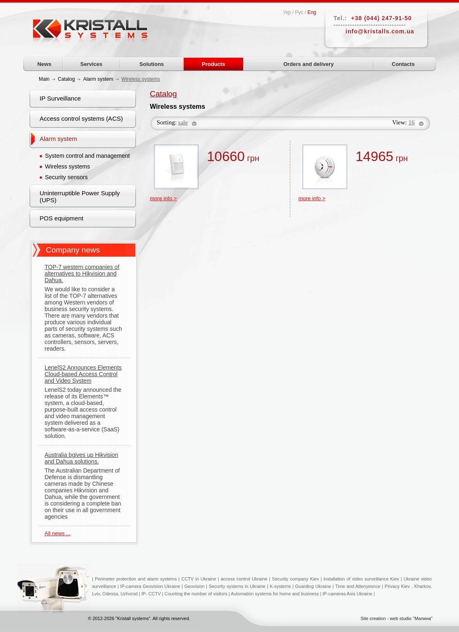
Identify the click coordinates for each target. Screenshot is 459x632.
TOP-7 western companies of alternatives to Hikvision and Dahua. (82, 273)
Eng (312, 12)
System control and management (87, 155)
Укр (287, 12)
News (44, 64)
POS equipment (61, 218)
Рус (299, 12)
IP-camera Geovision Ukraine (150, 586)
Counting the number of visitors (195, 593)
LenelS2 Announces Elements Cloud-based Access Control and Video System (83, 374)
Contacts (403, 64)
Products (213, 64)
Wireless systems (67, 166)
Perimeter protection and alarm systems (136, 578)
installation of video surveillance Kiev (361, 578)
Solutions (152, 64)
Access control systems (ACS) (81, 118)
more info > (163, 198)
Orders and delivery (308, 64)
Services (91, 64)
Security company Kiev (295, 578)
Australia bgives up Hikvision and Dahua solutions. (81, 458)
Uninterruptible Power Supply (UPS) (80, 197)
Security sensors (66, 177)
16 (412, 122)
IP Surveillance (60, 98)
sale (183, 122)
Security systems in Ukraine (237, 586)
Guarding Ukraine (313, 586)
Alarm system (58, 138)
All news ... (58, 533)
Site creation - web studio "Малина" (396, 618)
